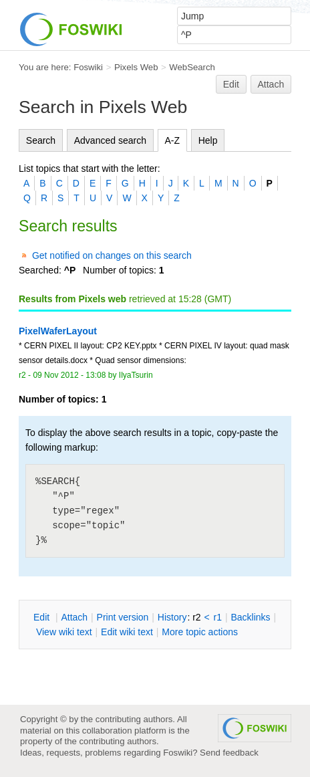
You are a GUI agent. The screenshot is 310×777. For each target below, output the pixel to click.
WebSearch (192, 67)
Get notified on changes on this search (112, 255)
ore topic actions (200, 632)
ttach (74, 617)
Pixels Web (136, 67)
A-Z (172, 140)
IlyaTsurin (136, 375)
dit (42, 617)
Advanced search (110, 140)
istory (172, 617)
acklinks (250, 617)
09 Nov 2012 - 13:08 (69, 375)
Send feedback (229, 753)
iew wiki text (64, 632)
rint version (123, 617)
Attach (271, 84)
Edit (231, 84)
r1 (218, 617)
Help (208, 140)
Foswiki (88, 67)
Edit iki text (127, 632)
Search (40, 140)
